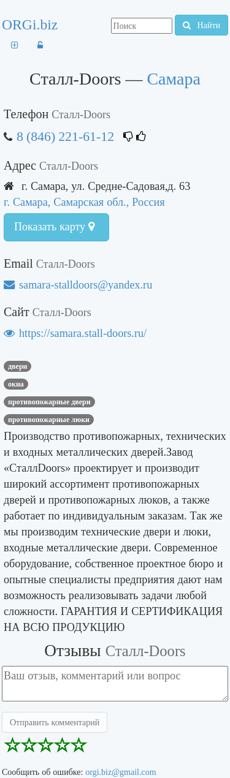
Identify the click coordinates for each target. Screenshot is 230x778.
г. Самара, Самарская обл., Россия (84, 202)
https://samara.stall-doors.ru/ (75, 333)
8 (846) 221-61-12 (65, 136)
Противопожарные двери (49, 402)
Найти (201, 25)
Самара (174, 79)
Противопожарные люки (49, 419)
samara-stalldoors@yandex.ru (78, 284)
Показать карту (54, 226)
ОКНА (16, 384)
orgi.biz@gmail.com (120, 772)
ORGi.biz (30, 24)
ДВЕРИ (17, 366)
